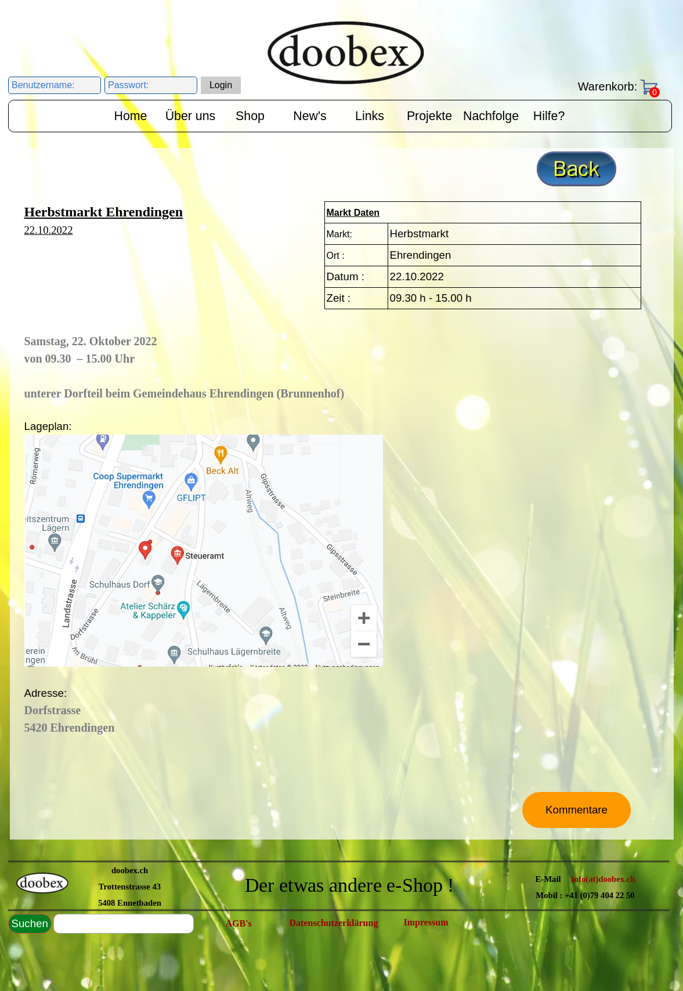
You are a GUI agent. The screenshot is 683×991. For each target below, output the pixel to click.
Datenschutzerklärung (334, 923)
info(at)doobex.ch (603, 879)
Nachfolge (491, 116)
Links (369, 116)
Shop (250, 116)
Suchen (30, 923)
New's (309, 116)
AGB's (239, 923)
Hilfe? (549, 116)
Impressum (426, 922)
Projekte (429, 116)
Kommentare (576, 810)
